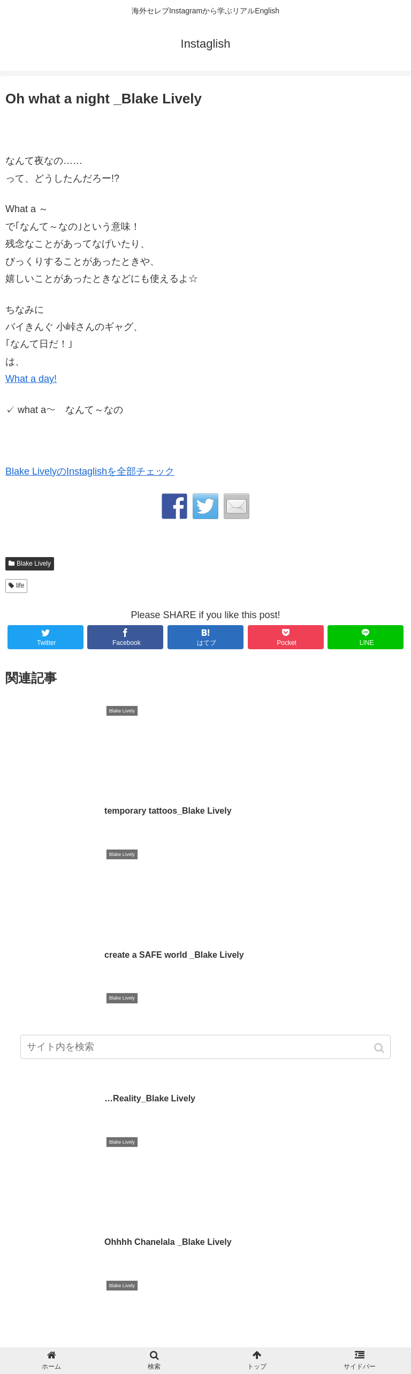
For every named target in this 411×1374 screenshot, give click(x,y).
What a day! (31, 378)
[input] (205, 1049)
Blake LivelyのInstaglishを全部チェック (89, 471)
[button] (380, 1050)
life (20, 585)
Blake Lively (34, 563)
